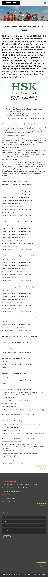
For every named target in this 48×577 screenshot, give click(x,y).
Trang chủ (18, 11)
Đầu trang (44, 568)
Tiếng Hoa (25, 11)
